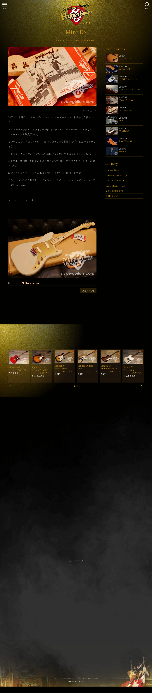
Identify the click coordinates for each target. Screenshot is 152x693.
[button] (74, 386)
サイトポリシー (76, 605)
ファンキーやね (126, 110)
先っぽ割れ (124, 130)
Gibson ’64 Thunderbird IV (109, 367)
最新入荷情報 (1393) (115, 190)
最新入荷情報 (88, 290)
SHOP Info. (76, 480)
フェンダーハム (126, 99)
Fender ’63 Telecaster (128, 368)
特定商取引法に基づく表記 (76, 609)
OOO (121, 120)
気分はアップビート (128, 79)
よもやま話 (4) (112, 170)
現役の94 (123, 151)
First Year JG (125, 141)
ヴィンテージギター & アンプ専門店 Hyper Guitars (76, 678)
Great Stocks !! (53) (115, 185)
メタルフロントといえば (130, 89)
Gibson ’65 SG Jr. (17, 367)
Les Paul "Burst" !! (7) (116, 180)
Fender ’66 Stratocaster (61, 367)
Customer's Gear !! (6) (116, 175)
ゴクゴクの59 (125, 68)
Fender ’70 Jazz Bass (85, 367)
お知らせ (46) (112, 196)
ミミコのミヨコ (126, 58)
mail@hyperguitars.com (80, 472)
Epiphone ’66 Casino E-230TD (40, 368)
